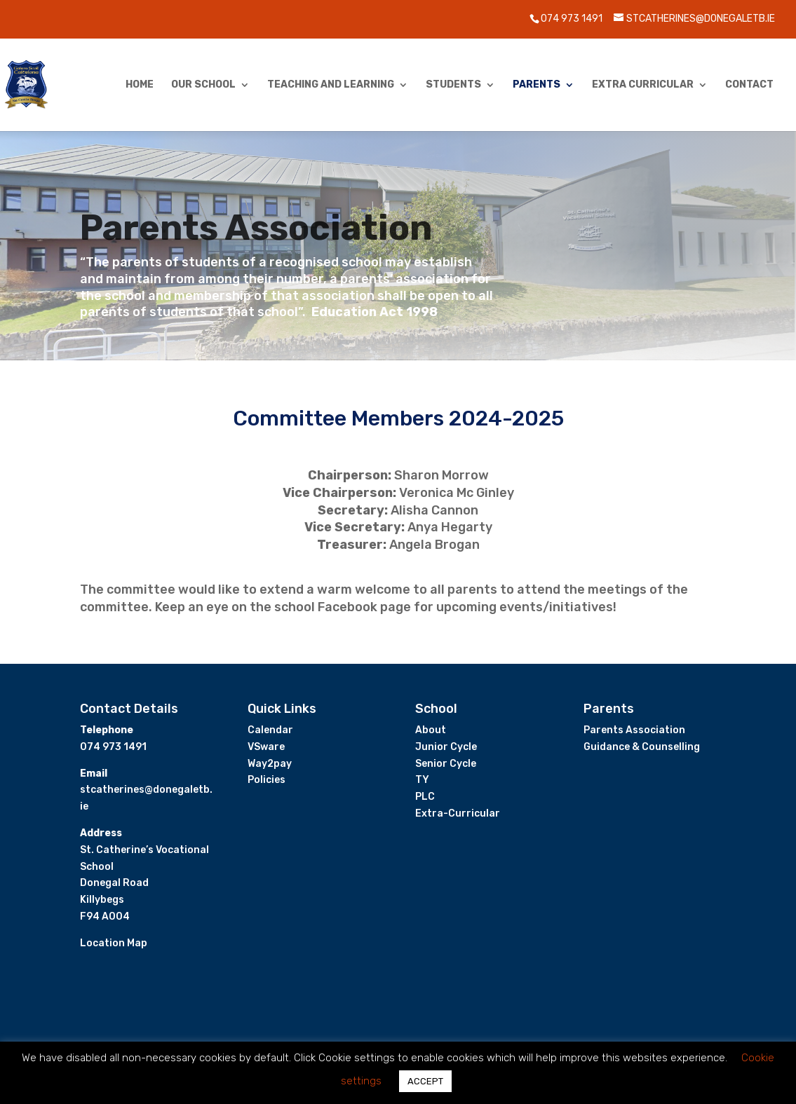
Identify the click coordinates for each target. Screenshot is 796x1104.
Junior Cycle (446, 747)
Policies (266, 780)
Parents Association (634, 730)
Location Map (113, 943)
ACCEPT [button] (425, 1081)
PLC (425, 797)
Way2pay (270, 764)
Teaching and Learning (330, 85)
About (430, 730)
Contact (749, 85)
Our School (203, 85)
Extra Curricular (643, 85)
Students (453, 85)
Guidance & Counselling (641, 747)
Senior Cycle (445, 764)
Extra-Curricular (457, 813)
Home (140, 85)
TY (422, 780)
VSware (266, 747)
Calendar (270, 730)
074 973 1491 (571, 19)
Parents (536, 85)
